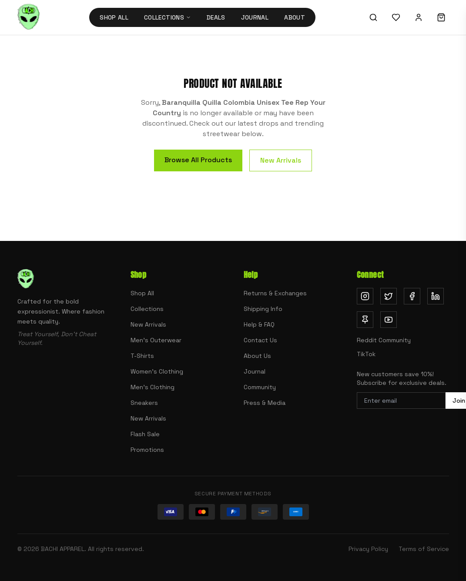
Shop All (114, 17)
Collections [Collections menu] (167, 17)
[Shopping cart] (441, 17)
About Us (257, 356)
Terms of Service (424, 549)
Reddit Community (384, 340)
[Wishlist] (396, 17)
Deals (216, 17)
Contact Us (260, 340)
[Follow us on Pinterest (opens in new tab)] (365, 319)
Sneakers (144, 403)
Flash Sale (145, 434)
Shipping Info (263, 309)
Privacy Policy (368, 549)
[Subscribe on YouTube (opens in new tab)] (388, 319)
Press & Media (264, 403)
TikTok (366, 354)
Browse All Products (198, 159)
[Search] (373, 17)
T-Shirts (142, 356)
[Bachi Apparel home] (28, 17)
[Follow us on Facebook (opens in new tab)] (412, 296)
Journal (254, 17)
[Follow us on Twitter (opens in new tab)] (388, 296)
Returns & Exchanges (275, 293)
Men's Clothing (152, 387)
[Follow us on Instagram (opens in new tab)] (365, 296)
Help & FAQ (259, 324)
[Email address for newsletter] (401, 400)
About (294, 17)
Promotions (147, 450)
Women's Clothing (157, 371)
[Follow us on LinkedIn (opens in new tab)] (435, 296)
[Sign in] (418, 17)
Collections (147, 309)
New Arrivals (280, 160)
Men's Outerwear (156, 340)
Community (260, 387)
